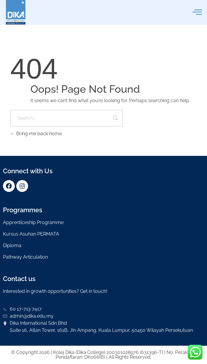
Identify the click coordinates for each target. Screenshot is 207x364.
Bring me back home (36, 133)
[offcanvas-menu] (197, 12)
